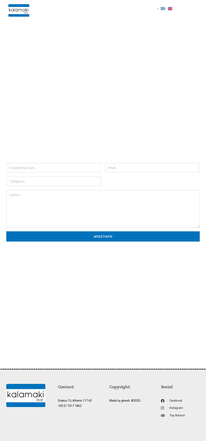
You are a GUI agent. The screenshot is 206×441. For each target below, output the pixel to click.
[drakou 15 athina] (103, 317)
